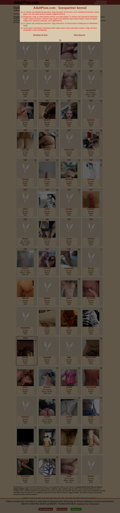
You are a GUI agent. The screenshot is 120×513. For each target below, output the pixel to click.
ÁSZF (25, 25)
